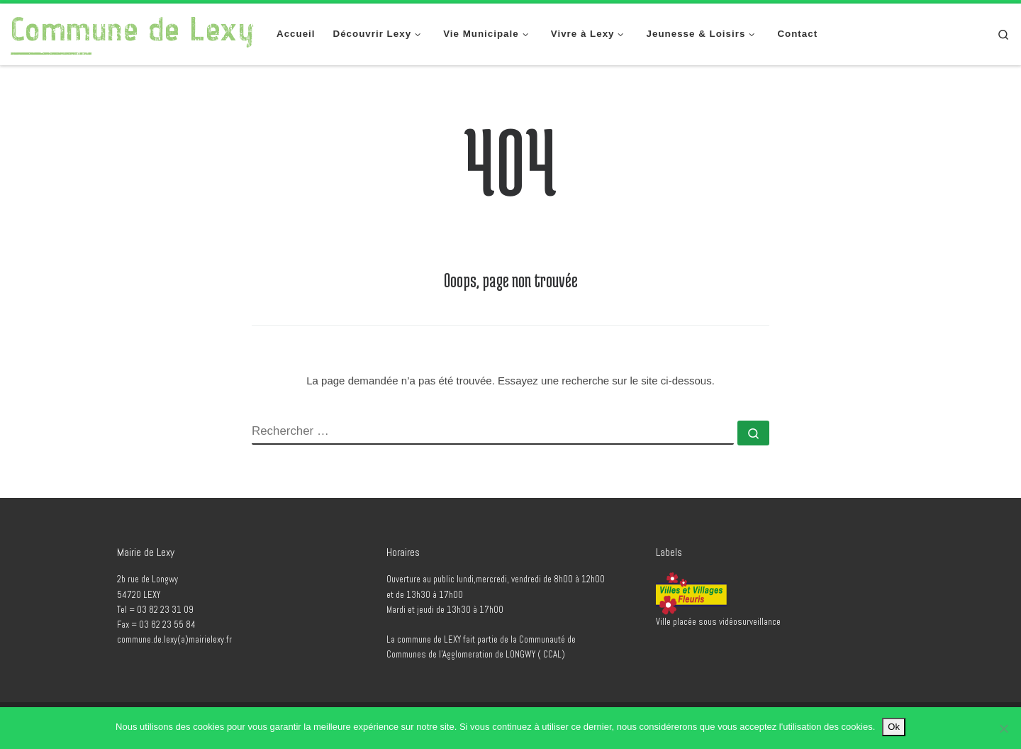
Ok (894, 726)
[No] (1003, 728)
